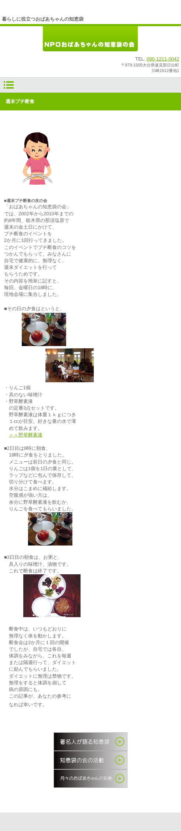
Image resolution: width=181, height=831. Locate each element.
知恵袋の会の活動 (90, 760)
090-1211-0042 (163, 59)
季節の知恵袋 (90, 778)
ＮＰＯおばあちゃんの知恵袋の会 (90, 39)
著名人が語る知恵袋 (90, 741)
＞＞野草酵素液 (25, 435)
